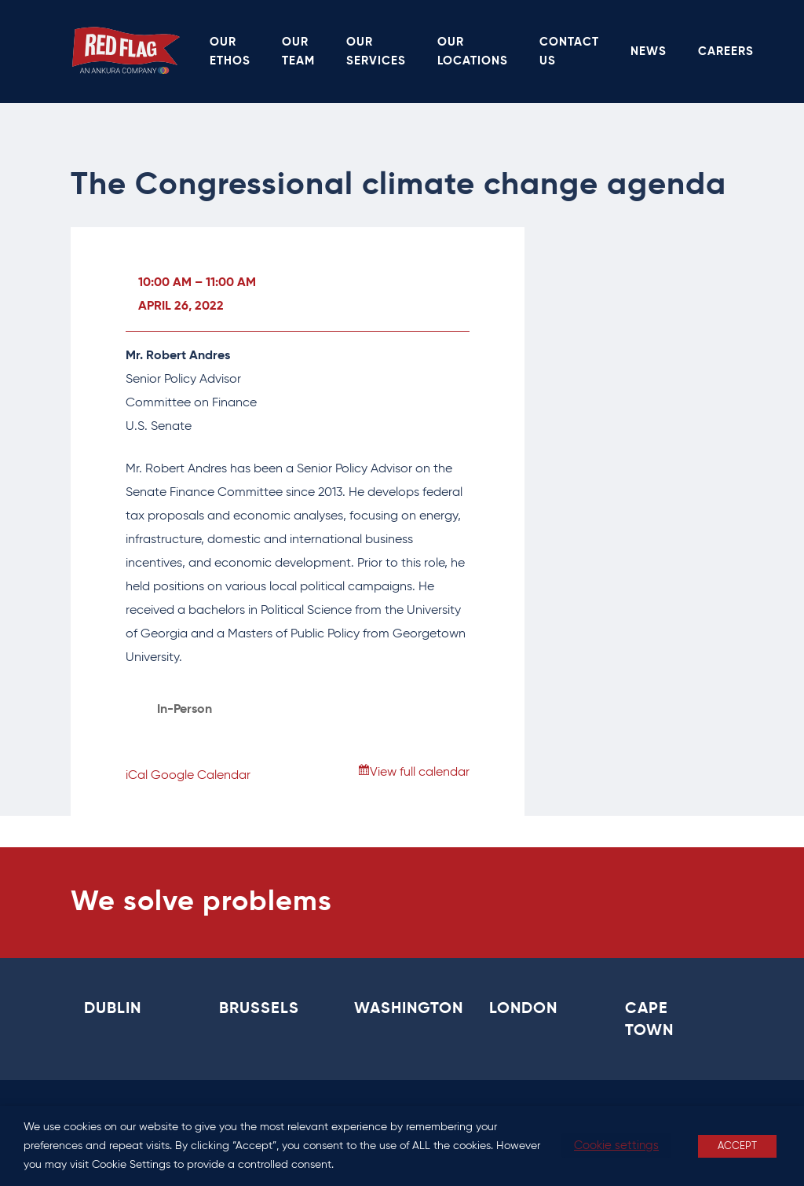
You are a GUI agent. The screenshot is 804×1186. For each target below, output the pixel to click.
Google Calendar (200, 775)
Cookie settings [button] (616, 1145)
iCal (137, 775)
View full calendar (420, 772)
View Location (197, 733)
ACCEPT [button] (737, 1146)
